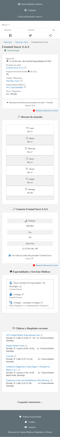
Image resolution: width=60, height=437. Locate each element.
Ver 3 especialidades (16, 87)
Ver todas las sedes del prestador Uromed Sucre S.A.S (29, 257)
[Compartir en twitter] (30, 35)
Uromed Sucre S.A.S (16, 67)
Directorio (8, 42)
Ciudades (30, 10)
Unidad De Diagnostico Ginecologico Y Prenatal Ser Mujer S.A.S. (28, 368)
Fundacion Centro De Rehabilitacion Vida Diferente (29, 380)
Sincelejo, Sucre (21, 42)
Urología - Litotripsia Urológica (30, 304)
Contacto (30, 427)
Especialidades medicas (30, 3)
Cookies (30, 422)
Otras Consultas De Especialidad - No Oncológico (30, 285)
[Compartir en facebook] (10, 35)
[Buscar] (54, 30)
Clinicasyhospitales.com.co (30, 16)
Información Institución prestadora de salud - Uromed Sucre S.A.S (31, 104)
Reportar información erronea (45, 110)
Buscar (6, 25)
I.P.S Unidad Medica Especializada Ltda (24, 335)
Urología (30, 295)
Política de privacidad (30, 416)
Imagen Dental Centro (17, 345)
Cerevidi (11, 356)
